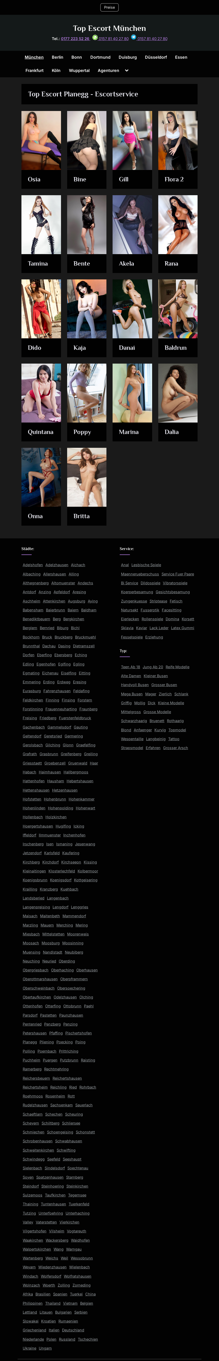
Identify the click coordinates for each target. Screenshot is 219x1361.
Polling (29, 1051)
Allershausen (54, 574)
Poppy (82, 432)
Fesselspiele (132, 637)
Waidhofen (80, 1240)
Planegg (30, 1042)
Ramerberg (32, 1069)
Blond (126, 730)
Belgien (86, 1303)
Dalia (172, 432)
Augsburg (76, 601)
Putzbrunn (69, 1060)
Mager (150, 694)
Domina (172, 619)
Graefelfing (85, 745)
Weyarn (29, 1267)
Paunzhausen (71, 1015)
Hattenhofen (34, 781)
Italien (54, 1330)
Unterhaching (78, 1213)
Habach (29, 772)
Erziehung (154, 637)
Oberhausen (87, 970)
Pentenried (32, 1024)
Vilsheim (56, 1231)
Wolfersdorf (51, 1276)
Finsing (68, 700)
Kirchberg (31, 862)
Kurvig (160, 730)
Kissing (90, 862)
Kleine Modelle (171, 703)
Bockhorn (31, 637)
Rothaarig (175, 721)
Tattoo (173, 739)
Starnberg (74, 1177)
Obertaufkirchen (37, 997)
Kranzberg (49, 889)
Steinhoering (52, 1186)
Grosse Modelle (157, 712)
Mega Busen (132, 694)
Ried (73, 1087)
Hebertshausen (80, 781)
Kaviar (141, 628)
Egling (78, 664)
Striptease (158, 601)
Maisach (30, 916)
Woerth (49, 1285)
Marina (129, 432)
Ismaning (64, 844)
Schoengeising (60, 1132)
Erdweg (63, 682)
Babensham (33, 610)
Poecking (64, 1042)
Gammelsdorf (59, 727)
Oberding (67, 961)
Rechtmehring (56, 1069)
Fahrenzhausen (57, 691)
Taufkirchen (55, 1195)
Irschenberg (33, 844)
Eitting (84, 673)
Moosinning (72, 943)
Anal (125, 565)
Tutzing (29, 1213)
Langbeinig (156, 739)
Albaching (32, 574)
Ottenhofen (33, 1006)
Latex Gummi (182, 628)
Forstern (85, 700)
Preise (109, 7)
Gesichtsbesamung (173, 592)
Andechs (85, 583)
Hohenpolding (60, 808)
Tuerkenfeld (79, 1204)
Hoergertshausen (38, 826)
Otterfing (53, 1006)
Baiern (73, 610)
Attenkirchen (54, 601)
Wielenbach (79, 1267)
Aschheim (31, 601)
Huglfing (63, 826)
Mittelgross (131, 712)
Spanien (60, 1294)
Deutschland (73, 1330)
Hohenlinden (34, 808)
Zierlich (165, 694)
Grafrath (30, 754)
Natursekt (129, 610)
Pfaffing (56, 1033)
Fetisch (176, 601)
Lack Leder (159, 628)
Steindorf (31, 1186)
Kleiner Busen (156, 676)
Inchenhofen (74, 835)
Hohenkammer (81, 799)
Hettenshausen (36, 790)
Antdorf (29, 592)
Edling (28, 664)
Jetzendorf (32, 853)
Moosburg (51, 943)
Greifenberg (71, 754)
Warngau (74, 1249)
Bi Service (129, 583)
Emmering (32, 682)
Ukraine (29, 1348)
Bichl (75, 628)
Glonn (68, 745)
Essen (181, 57)
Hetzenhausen (65, 790)
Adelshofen (33, 565)
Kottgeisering (86, 880)
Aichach (78, 565)
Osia (34, 179)
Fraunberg (88, 709)
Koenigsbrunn (35, 880)
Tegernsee (77, 1195)
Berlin (57, 57)
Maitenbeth (50, 916)
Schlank (181, 694)
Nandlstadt (52, 952)
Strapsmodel (132, 748)
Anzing (45, 592)
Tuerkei (76, 1294)
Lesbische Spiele (146, 565)
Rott (71, 1096)
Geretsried (53, 736)
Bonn (76, 57)
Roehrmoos (33, 1096)
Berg (57, 619)
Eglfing (64, 664)
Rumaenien (68, 1321)
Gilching (52, 745)
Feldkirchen (33, 700)
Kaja (80, 347)
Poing (80, 1042)
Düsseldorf (156, 57)
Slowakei (31, 1321)
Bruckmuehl (85, 637)
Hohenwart (85, 808)
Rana (171, 263)
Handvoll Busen (135, 685)
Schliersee (71, 1123)
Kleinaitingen (34, 871)
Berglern (30, 628)
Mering (82, 925)
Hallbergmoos (76, 772)
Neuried (49, 961)
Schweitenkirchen (38, 1150)
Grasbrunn (49, 754)
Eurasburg (32, 691)
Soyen (28, 1177)
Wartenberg (33, 1258)
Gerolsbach (33, 745)
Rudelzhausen (35, 1105)
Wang (59, 1249)
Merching (64, 925)
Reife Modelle (177, 667)
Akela (126, 263)
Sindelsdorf (55, 1168)
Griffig (126, 703)
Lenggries (79, 907)
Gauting (81, 727)
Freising (30, 718)
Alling (74, 574)
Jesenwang (85, 844)
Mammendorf (74, 916)
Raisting (88, 1060)
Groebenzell (55, 763)
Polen (51, 1339)
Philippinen (33, 1303)
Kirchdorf (50, 862)
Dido (35, 347)
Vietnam (70, 1303)
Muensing (31, 952)
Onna (35, 516)
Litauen (46, 1312)
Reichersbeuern (36, 1078)
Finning (52, 700)
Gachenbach (34, 727)
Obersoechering (71, 988)
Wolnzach (31, 1285)
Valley (28, 1222)
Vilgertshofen (34, 1231)
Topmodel (177, 730)
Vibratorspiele (175, 583)
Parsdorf (30, 1015)
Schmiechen (33, 1132)
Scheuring (74, 1114)
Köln (56, 70)
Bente (82, 263)
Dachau (49, 646)
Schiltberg (50, 1123)
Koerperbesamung (137, 592)
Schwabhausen (68, 1141)
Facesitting (171, 610)
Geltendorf (32, 736)
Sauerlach (84, 1105)
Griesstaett (32, 763)
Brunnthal (31, 646)
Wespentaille (132, 739)
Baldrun (176, 347)
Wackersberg (57, 1240)
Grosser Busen (164, 685)
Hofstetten (32, 799)
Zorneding (81, 1285)
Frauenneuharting (61, 709)
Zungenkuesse (134, 601)
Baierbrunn (55, 610)
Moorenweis (78, 934)
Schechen (54, 1114)
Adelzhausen (56, 565)
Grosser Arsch (175, 748)
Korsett (188, 619)
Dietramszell (84, 646)
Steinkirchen (77, 1186)
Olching (86, 997)
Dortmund (100, 57)
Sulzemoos (32, 1195)
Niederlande (33, 1339)
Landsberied (33, 898)
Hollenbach (33, 817)
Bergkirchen (73, 619)
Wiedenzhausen (52, 1267)
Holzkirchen (56, 817)
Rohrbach (87, 1087)
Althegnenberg (36, 583)
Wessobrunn (82, 1258)
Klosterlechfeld (61, 871)
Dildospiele (150, 583)
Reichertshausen (67, 1078)
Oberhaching (62, 970)
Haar (94, 763)
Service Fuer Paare (178, 574)
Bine (80, 179)
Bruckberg (63, 637)
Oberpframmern (74, 979)
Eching (81, 655)
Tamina (38, 263)
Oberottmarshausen (40, 979)
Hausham (55, 781)
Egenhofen (46, 664)
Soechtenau (77, 1168)
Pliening (47, 1042)
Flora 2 (174, 179)
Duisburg (128, 57)
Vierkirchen (69, 1222)
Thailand (52, 1303)
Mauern (47, 925)
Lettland (30, 1312)
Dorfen (28, 655)
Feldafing (81, 691)
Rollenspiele (152, 619)
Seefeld (53, 1159)
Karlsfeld (52, 853)
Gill (124, 179)
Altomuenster (63, 583)
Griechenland (34, 1330)
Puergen (50, 1060)
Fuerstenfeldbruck (75, 718)
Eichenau (50, 673)
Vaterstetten (46, 1222)
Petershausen (35, 1033)
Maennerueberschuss (140, 574)
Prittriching (68, 1051)
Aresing (79, 592)
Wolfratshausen (77, 1276)
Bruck (47, 637)
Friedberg (48, 718)
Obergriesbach (35, 970)
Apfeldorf (62, 592)
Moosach (31, 943)
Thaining (30, 1204)
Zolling (64, 1285)
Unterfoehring (51, 1213)
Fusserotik (150, 610)
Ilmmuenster (50, 835)
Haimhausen (50, 772)
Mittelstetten (53, 934)
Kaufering (70, 853)
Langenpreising (36, 907)
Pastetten (48, 1015)
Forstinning (33, 709)
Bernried (47, 628)
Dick (151, 703)
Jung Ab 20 (153, 667)
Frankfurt (35, 70)
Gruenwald (77, 763)
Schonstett (85, 1132)
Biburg (62, 628)
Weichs (51, 1258)
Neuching (31, 961)
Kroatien (48, 1321)
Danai (127, 347)
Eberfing (44, 655)
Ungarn (45, 1348)
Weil (64, 1258)
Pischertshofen (78, 1033)
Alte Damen (131, 676)
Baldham (88, 610)
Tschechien (88, 1339)
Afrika (28, 1294)
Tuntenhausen (53, 1204)
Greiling (91, 754)
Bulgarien (63, 1312)
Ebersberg (63, 655)
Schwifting (66, 1150)
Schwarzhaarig (134, 721)
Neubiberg (74, 952)
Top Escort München (109, 28)
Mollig (139, 703)
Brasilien (43, 1294)
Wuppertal (79, 70)
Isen (50, 844)
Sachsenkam (61, 1105)
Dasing (64, 646)
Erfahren (153, 748)
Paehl (89, 1006)
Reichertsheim (35, 1087)
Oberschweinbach (39, 988)
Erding (49, 682)
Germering (74, 736)
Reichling (58, 1087)
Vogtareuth (76, 1231)
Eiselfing (68, 673)
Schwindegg (34, 1159)
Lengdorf (60, 907)
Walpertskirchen (37, 1249)
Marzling (30, 925)
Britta (82, 516)
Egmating (31, 673)
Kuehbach (69, 889)
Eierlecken (130, 619)
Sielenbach (32, 1168)
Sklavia (127, 628)
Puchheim (31, 1060)
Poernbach (47, 1051)
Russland (67, 1339)
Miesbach (31, 934)
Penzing (70, 1024)
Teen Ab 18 (130, 667)
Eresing (79, 682)
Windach (30, 1276)
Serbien (81, 1312)
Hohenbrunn (55, 799)
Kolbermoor (88, 871)
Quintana (41, 432)
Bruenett (157, 721)
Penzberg (52, 1024)
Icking (79, 826)
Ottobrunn (72, 1006)
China (90, 1294)
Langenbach (58, 898)
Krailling (30, 889)
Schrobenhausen (38, 1141)
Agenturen (108, 70)
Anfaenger (143, 730)
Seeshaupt (72, 1159)
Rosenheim (55, 1096)
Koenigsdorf (60, 880)
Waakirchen (33, 1240)
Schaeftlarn (33, 1114)
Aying (93, 601)
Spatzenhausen (50, 1177)
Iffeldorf (29, 835)
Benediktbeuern (36, 619)
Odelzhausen (65, 997)
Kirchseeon (71, 862)
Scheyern (31, 1123)
